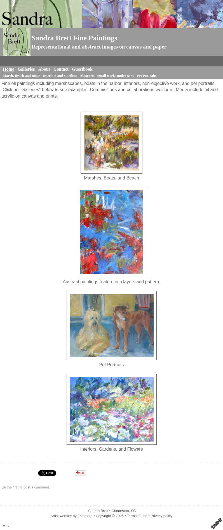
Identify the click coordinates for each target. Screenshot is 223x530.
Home (8, 69)
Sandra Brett (98, 511)
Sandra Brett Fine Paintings (74, 38)
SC (133, 511)
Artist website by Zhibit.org (72, 516)
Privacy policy (161, 516)
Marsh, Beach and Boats (21, 76)
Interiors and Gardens (60, 76)
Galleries (26, 69)
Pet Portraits (146, 76)
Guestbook (82, 69)
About (44, 69)
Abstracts (87, 76)
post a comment (36, 487)
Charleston (120, 511)
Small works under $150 (115, 76)
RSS (5, 526)
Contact (61, 69)
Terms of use (137, 516)
